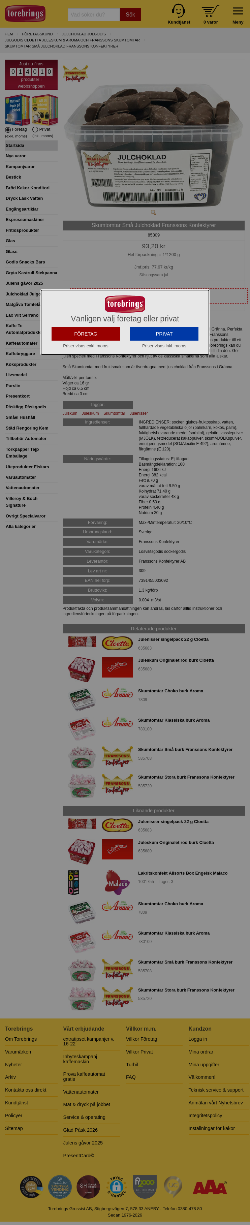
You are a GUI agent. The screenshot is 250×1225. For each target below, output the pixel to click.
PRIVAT (164, 381)
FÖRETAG (85, 381)
